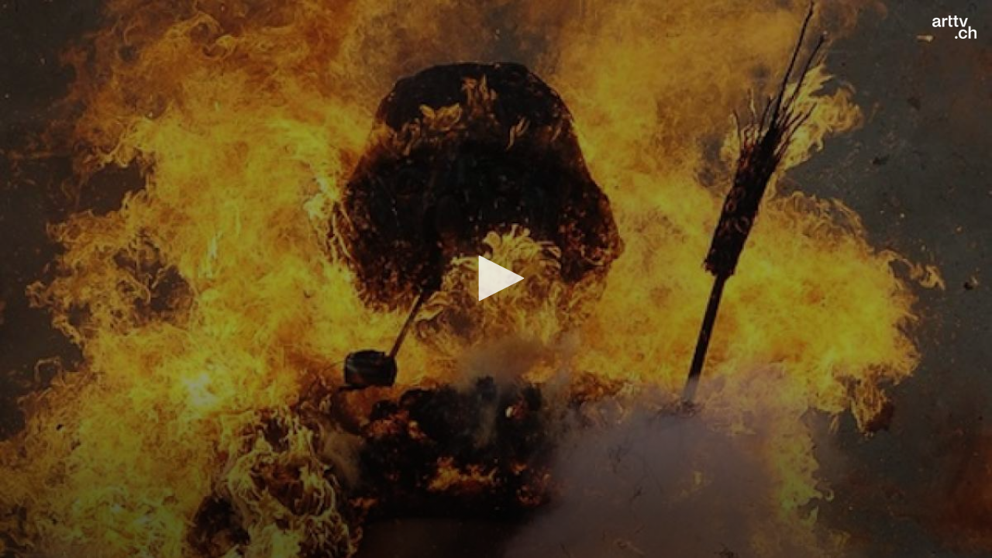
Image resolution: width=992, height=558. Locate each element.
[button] (496, 278)
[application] (496, 279)
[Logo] (954, 27)
